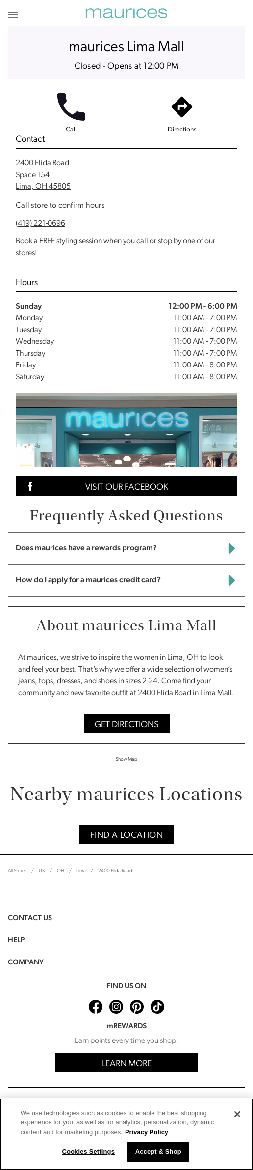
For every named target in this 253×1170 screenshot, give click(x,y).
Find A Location (126, 835)
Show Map (126, 759)
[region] (126, 1134)
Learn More (127, 1063)
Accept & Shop (158, 1151)
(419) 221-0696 (40, 224)
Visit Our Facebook (95, 486)
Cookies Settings (88, 1151)
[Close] (237, 1114)
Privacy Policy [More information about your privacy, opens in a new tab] (146, 1132)
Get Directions (127, 724)
